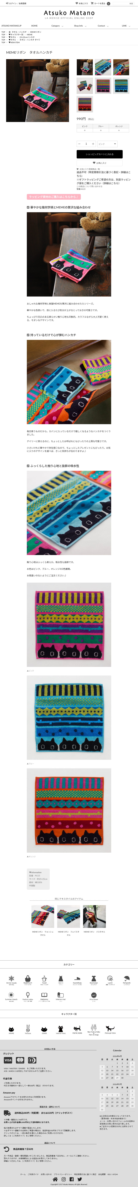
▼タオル (12, 37)
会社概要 (102, 1174)
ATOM (115, 1174)
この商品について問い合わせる (89, 186)
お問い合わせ (46, 1174)
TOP (3, 32)
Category (56, 26)
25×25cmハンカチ (26, 37)
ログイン (11, 3)
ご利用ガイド (33, 1174)
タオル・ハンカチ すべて (29, 40)
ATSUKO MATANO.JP (11, 26)
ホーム (23, 1174)
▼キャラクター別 (16, 34)
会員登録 (22, 3)
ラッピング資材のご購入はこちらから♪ (54, 196)
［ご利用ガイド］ (18, 1136)
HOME (34, 26)
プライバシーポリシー (63, 1174)
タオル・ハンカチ (18, 32)
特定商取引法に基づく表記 (85, 1174)
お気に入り (99, 163)
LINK (124, 26)
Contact (101, 26)
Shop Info (78, 26)
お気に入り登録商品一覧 (88, 169)
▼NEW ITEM (14, 42)
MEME (29, 34)
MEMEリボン (35, 32)
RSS (109, 1174)
